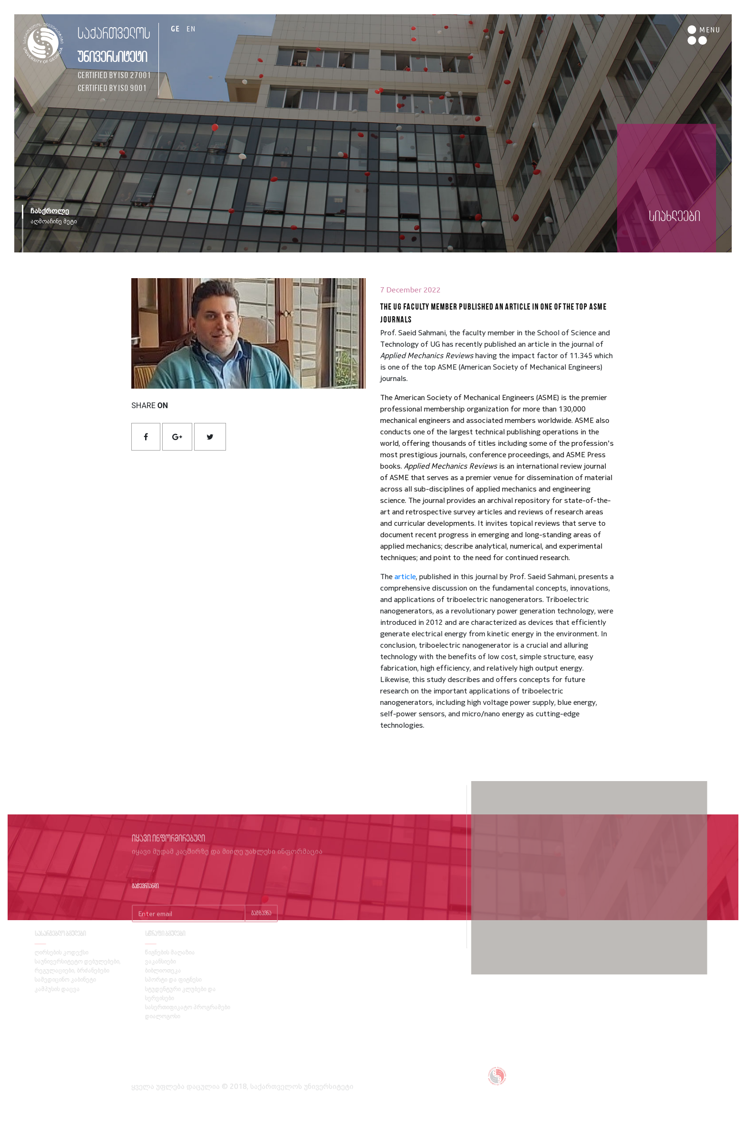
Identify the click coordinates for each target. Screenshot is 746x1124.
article (405, 576)
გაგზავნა (261, 925)
